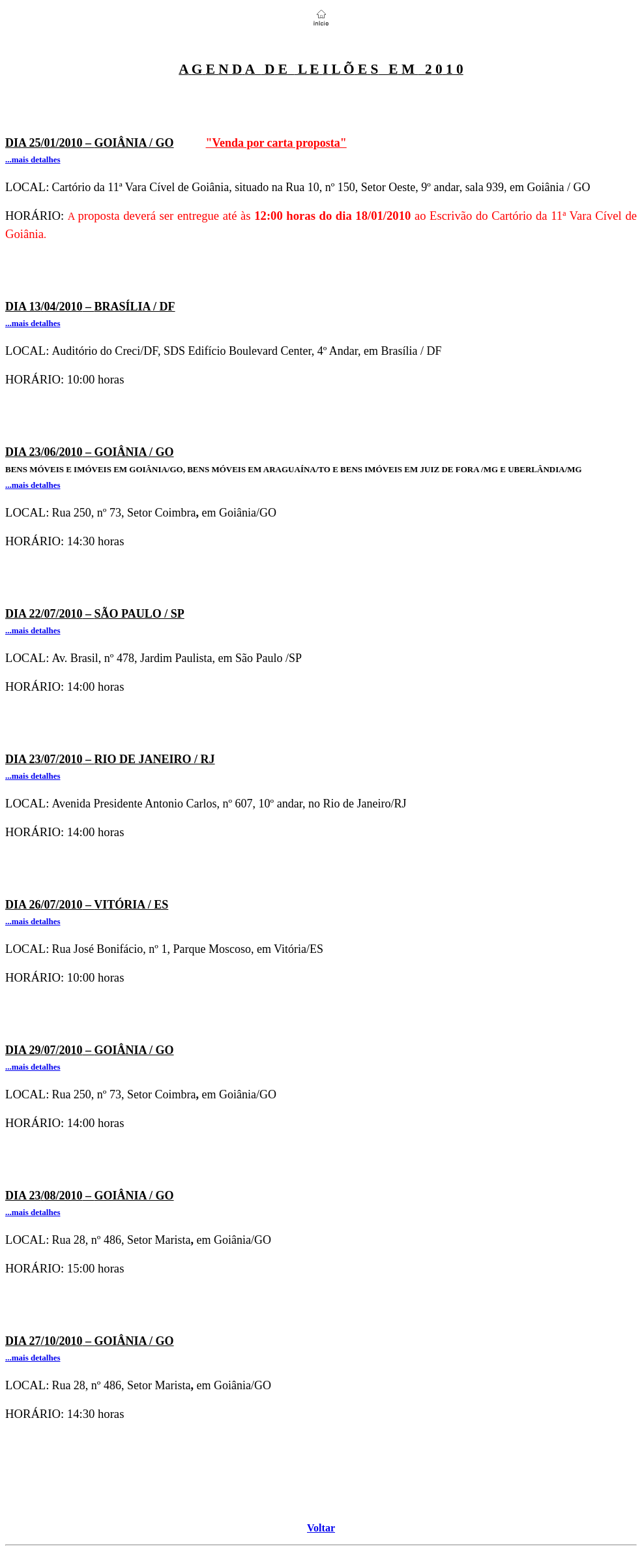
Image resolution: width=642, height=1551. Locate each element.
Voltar (321, 1527)
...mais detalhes (33, 1358)
